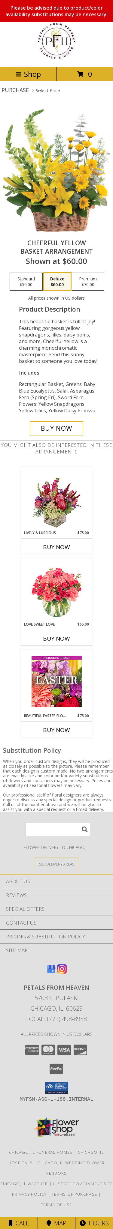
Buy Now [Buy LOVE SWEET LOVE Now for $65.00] (56, 638)
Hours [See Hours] (94, 1223)
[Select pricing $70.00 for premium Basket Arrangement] (88, 281)
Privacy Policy (29, 1194)
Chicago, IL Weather (24, 1183)
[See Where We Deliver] (56, 864)
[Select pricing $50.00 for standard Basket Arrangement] (26, 281)
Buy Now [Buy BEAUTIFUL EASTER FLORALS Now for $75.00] (56, 730)
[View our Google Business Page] (51, 971)
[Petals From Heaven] (56, 58)
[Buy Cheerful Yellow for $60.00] (56, 428)
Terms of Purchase (74, 1194)
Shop (28, 74)
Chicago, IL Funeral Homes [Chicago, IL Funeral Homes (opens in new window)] (41, 1152)
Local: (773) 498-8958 (56, 1019)
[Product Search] (57, 829)
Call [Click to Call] (19, 1223)
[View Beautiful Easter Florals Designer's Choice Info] (57, 681)
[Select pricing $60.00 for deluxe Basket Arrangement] (57, 281)
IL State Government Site (83, 1183)
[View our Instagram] (62, 971)
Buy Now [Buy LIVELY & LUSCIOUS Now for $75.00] (56, 547)
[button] (56, 1088)
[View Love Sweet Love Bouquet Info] (57, 590)
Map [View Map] (56, 1223)
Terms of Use (56, 1204)
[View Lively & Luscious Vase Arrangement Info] (57, 498)
